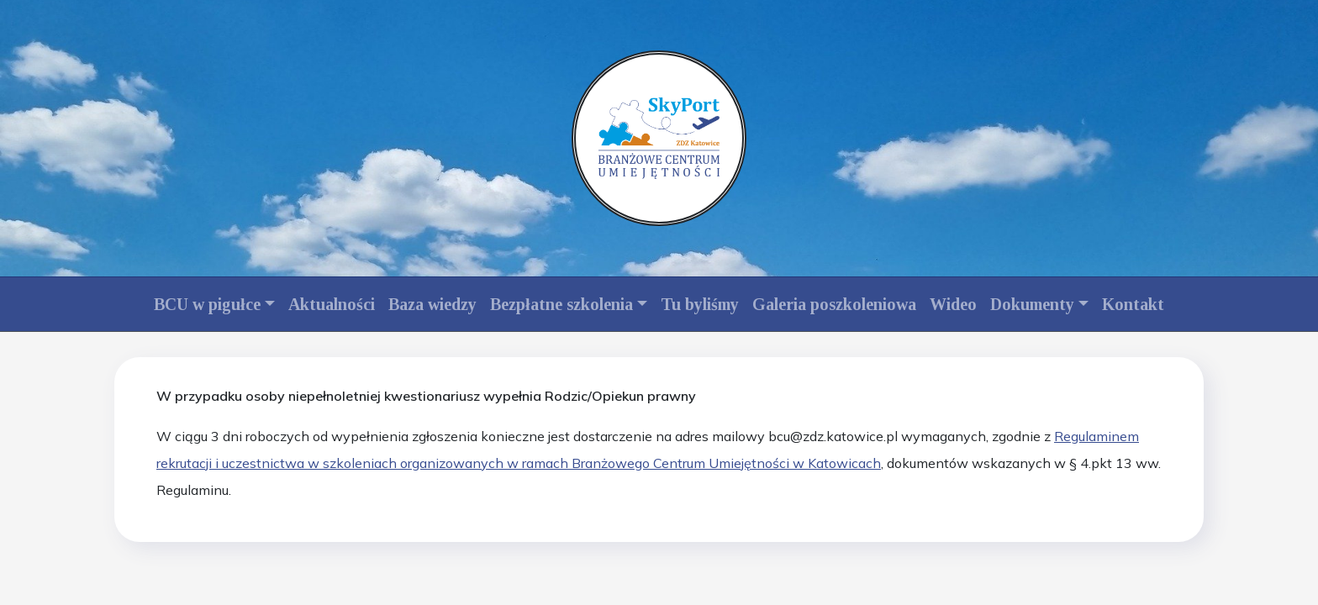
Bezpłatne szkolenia (561, 304)
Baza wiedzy (432, 304)
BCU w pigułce (207, 304)
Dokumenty (1032, 304)
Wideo (953, 304)
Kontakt (1133, 304)
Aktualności (331, 304)
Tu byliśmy (700, 304)
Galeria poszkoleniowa (834, 304)
